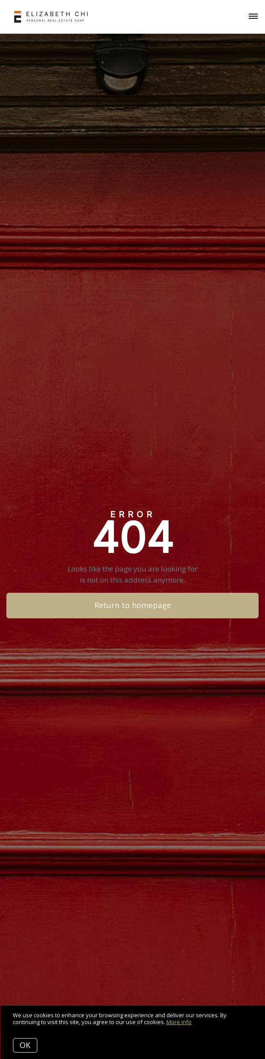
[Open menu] (253, 16)
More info (179, 1022)
